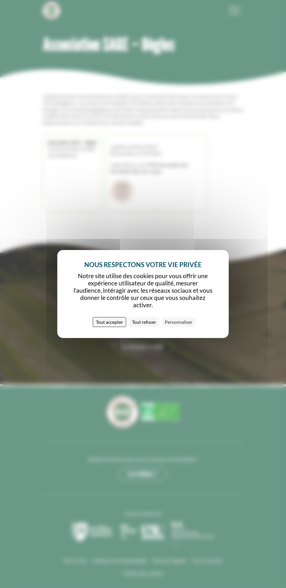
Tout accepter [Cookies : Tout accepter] (109, 322)
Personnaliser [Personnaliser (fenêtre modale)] (178, 322)
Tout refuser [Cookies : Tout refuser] (144, 322)
